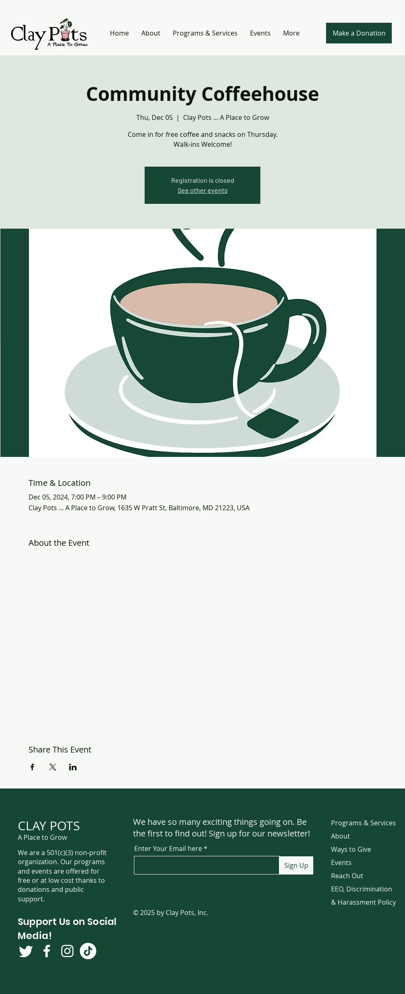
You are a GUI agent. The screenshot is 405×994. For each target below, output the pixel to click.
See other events (203, 190)
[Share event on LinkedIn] (73, 767)
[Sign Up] (296, 865)
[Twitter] (26, 951)
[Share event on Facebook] (32, 767)
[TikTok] (88, 951)
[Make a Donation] (359, 33)
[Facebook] (46, 951)
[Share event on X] (53, 767)
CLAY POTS (49, 825)
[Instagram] (67, 951)
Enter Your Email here (168, 848)
